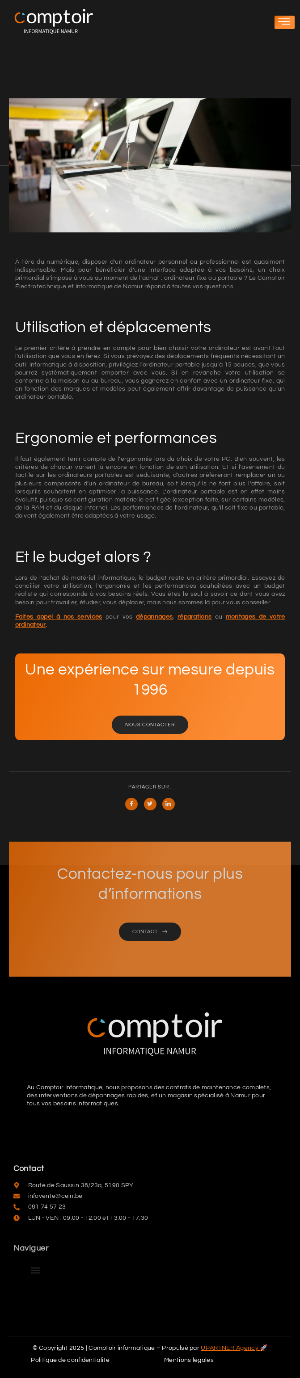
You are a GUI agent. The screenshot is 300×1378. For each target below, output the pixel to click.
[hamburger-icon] (285, 22)
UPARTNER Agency (230, 1348)
